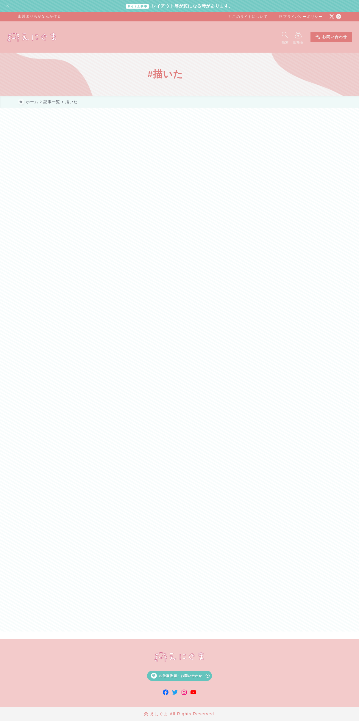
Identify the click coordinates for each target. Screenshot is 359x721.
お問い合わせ (320, 37)
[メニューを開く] (288, 37)
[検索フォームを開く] (274, 37)
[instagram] (338, 16)
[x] (331, 16)
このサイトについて (247, 16)
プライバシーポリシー (300, 16)
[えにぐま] (43, 37)
